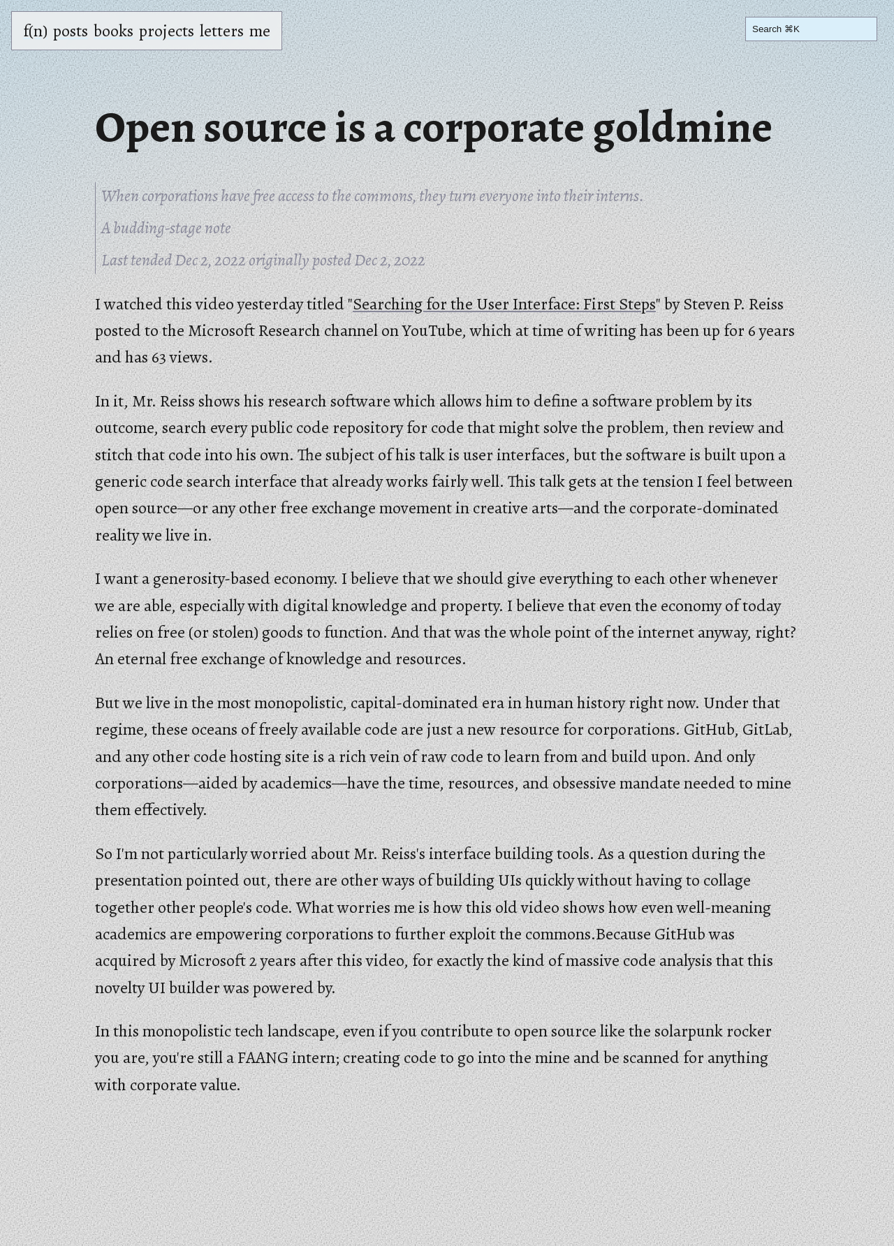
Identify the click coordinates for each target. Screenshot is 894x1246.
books (113, 31)
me (259, 31)
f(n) (35, 31)
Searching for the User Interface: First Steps (504, 304)
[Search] (811, 29)
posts (70, 31)
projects (166, 31)
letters (222, 31)
